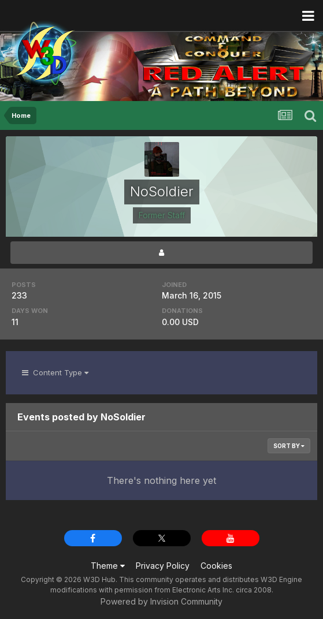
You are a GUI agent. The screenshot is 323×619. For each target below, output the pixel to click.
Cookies (216, 565)
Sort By (289, 445)
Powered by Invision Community (161, 601)
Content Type (55, 372)
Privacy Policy (163, 565)
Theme (108, 565)
